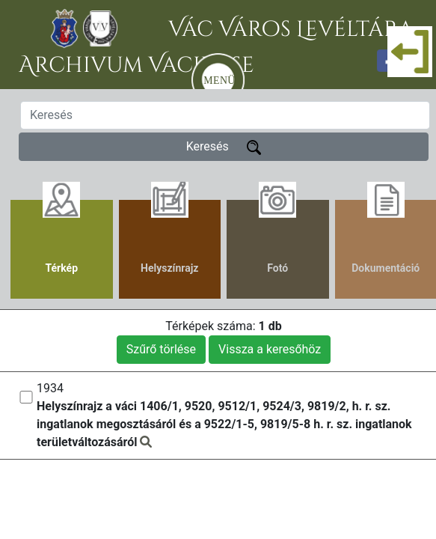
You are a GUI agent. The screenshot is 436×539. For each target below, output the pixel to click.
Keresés (224, 147)
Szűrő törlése (161, 349)
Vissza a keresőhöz (269, 349)
